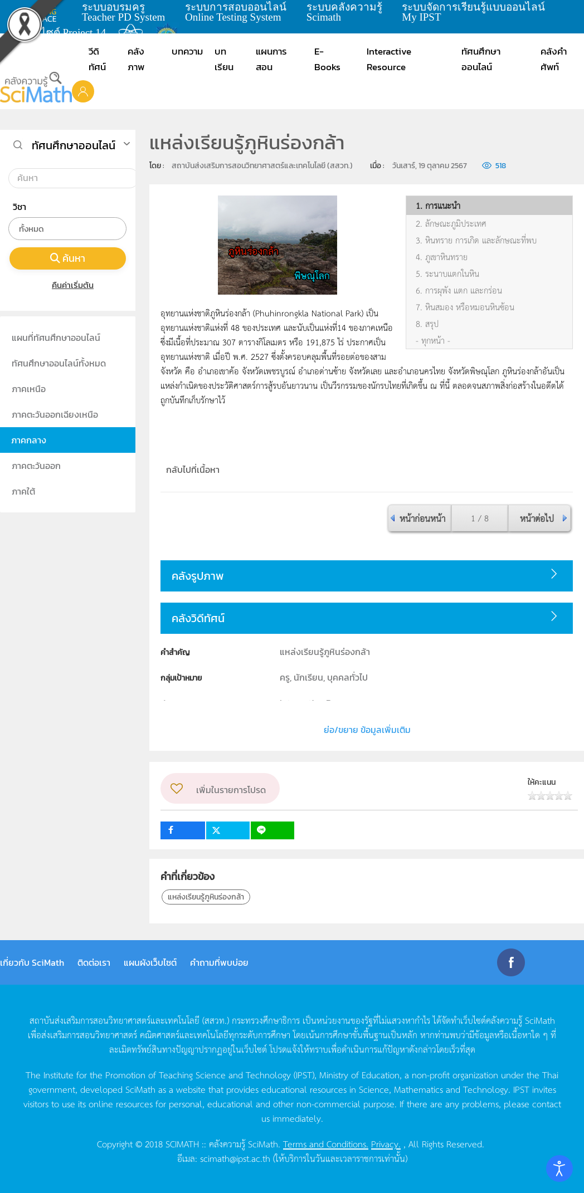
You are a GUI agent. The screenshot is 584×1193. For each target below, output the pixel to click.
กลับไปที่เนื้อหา (193, 469)
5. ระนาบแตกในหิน (447, 273)
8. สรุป (427, 323)
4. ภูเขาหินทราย (442, 256)
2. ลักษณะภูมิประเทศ (451, 223)
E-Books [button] (327, 59)
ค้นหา (68, 258)
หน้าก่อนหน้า (422, 518)
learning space (43, 12)
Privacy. (386, 1143)
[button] (83, 90)
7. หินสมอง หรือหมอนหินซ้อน (465, 306)
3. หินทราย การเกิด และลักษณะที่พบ (476, 240)
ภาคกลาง (28, 440)
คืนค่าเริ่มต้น (68, 284)
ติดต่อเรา (93, 962)
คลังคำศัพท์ (554, 59)
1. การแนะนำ (438, 205)
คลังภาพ (136, 59)
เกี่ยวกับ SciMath (32, 962)
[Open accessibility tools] (559, 1168)
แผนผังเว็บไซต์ (150, 962)
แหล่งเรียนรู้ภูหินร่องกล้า (206, 897)
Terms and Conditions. (325, 1143)
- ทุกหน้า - (433, 340)
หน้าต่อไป (537, 518)
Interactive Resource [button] (389, 59)
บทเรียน (224, 59)
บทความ (187, 51)
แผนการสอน (271, 59)
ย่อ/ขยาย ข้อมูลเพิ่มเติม (367, 729)
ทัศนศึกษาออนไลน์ (480, 59)
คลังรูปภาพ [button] (198, 576)
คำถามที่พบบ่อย (219, 962)
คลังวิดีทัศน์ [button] (198, 618)
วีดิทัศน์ (97, 59)
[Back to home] (36, 87)
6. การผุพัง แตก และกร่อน (459, 290)
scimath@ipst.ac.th (235, 1158)
